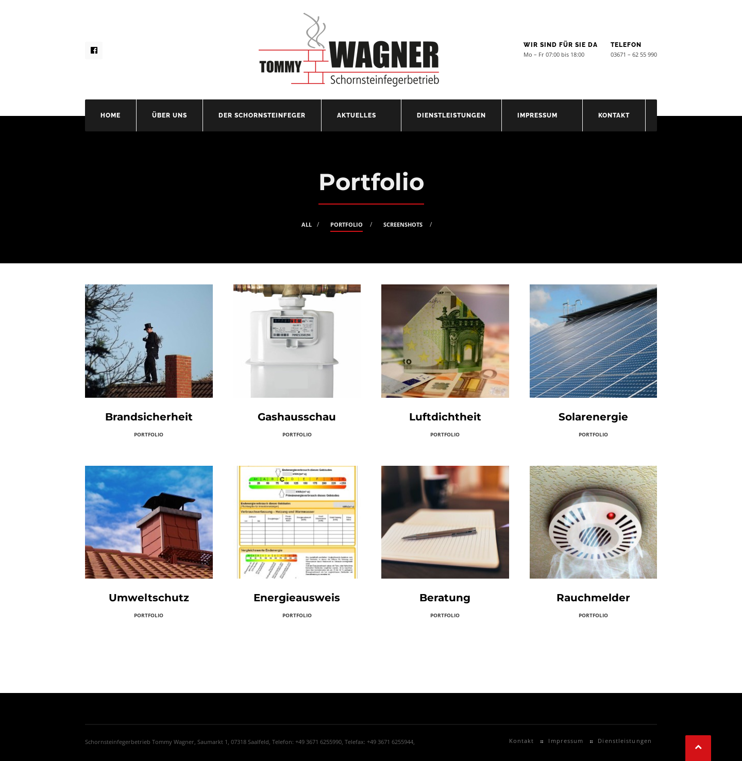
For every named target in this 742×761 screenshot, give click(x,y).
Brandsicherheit (149, 417)
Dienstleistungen (451, 115)
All (306, 224)
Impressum (537, 115)
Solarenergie (593, 417)
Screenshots (403, 224)
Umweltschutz (149, 597)
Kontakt (614, 115)
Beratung (444, 597)
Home (110, 115)
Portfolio (346, 224)
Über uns (169, 115)
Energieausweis (297, 597)
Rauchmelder (593, 597)
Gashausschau (297, 417)
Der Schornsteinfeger (262, 115)
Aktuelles (356, 115)
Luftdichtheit (445, 417)
